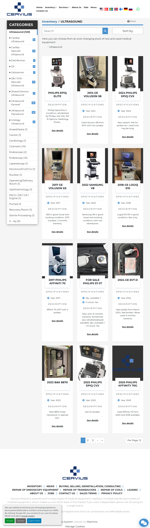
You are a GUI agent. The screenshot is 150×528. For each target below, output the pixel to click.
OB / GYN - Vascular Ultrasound (17, 82)
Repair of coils (111, 489)
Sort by (128, 31)
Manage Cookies (75, 526)
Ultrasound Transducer (17, 112)
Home (39, 7)
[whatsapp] (138, 9)
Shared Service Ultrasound (20, 93)
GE (13, 66)
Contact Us (42, 11)
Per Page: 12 (134, 440)
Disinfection (18, 60)
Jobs (86, 7)
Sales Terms (88, 493)
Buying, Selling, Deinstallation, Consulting (90, 486)
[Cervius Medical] (75, 472)
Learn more (34, 521)
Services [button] (63, 7)
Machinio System (63, 521)
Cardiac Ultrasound (17, 39)
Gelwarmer (17, 72)
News (94, 7)
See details (57, 130)
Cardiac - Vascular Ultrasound (17, 51)
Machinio (92, 521)
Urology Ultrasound (17, 122)
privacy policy (28, 516)
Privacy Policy (111, 493)
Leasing (132, 489)
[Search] (72, 31)
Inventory (50, 7)
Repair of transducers (79, 489)
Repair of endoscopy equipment (35, 489)
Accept (9, 521)
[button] (51, 7)
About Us (76, 7)
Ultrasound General (17, 103)
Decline (20, 521)
